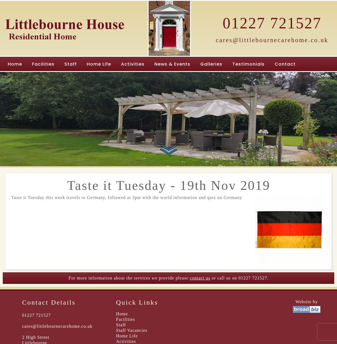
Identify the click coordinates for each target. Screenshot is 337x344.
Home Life (99, 64)
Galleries (211, 64)
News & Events (172, 64)
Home (15, 64)
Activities (132, 64)
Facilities (43, 64)
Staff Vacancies (131, 330)
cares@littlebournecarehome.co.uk (272, 40)
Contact (285, 64)
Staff (70, 64)
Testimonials (248, 64)
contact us (200, 278)
